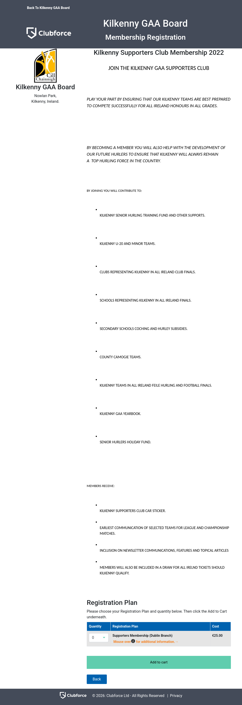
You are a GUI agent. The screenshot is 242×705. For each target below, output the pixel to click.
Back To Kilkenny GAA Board (48, 8)
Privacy (176, 695)
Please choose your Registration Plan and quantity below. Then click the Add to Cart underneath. (157, 614)
